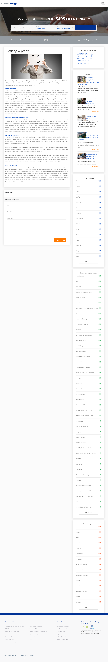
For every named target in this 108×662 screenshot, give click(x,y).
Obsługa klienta (80, 297)
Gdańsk (78, 197)
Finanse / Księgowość (82, 426)
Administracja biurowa (82, 346)
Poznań (78, 208)
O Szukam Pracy (61, 631)
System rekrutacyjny (34, 634)
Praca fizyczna (80, 276)
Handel (78, 281)
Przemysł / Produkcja (82, 324)
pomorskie (79, 559)
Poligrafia (78, 480)
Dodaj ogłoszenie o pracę (36, 626)
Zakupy (78, 501)
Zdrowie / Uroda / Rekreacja (84, 410)
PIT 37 (31, 639)
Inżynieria (78, 378)
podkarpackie (79, 570)
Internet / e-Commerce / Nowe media (86, 491)
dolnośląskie (79, 543)
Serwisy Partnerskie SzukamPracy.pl (38, 631)
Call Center (79, 469)
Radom (78, 256)
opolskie (78, 580)
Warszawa (79, 181)
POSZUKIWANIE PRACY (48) (85, 55)
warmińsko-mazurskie (82, 575)
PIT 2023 (7, 628)
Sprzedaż (78, 303)
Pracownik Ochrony (81, 319)
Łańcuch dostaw (80, 394)
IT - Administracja (81, 340)
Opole (77, 235)
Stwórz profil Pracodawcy (36, 628)
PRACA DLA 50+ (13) (83, 60)
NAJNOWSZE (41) (82, 53)
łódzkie (78, 532)
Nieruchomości (80, 399)
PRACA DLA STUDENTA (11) (85, 58)
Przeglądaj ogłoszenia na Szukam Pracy (14, 626)
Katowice (78, 224)
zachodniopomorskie (81, 564)
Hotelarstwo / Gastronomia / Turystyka (87, 308)
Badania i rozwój (80, 437)
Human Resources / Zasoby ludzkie (86, 453)
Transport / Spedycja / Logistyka (85, 373)
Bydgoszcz (79, 251)
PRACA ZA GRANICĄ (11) (84, 57)
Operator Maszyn (81, 351)
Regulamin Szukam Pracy (63, 634)
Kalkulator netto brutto (10, 636)
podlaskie (78, 586)
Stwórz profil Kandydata (11, 634)
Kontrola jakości (80, 405)
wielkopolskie (79, 554)
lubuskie (78, 597)
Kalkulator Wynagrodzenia (36, 636)
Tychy (77, 229)
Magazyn (78, 330)
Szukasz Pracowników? (62, 636)
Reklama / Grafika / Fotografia (84, 496)
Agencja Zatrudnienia (87, 630)
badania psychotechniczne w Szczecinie (90, 632)
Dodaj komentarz (60, 240)
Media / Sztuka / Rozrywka (83, 507)
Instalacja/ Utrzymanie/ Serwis (84, 416)
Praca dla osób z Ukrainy (83, 367)
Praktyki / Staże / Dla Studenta (84, 448)
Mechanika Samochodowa (83, 485)
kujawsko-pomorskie (81, 591)
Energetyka (79, 432)
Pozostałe (78, 287)
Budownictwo (80, 362)
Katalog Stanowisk (9, 639)
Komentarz (10, 218)
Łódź (77, 192)
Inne (77, 313)
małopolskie (79, 548)
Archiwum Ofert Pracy (10, 642)
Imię (8, 205)
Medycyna (78, 383)
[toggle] (103, 3)
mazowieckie (79, 527)
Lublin (77, 240)
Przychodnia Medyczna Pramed (91, 631)
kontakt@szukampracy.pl (63, 626)
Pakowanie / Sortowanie (83, 356)
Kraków (78, 186)
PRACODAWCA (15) (83, 64)
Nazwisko (9, 212)
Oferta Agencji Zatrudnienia (83, 292)
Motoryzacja (79, 421)
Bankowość (79, 389)
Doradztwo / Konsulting (82, 475)
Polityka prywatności (62, 628)
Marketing (78, 459)
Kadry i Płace (79, 464)
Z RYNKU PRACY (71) (83, 62)
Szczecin (78, 213)
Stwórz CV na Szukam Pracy (12, 631)
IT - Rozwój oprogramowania (84, 335)
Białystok (78, 245)
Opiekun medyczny (81, 442)
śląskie (78, 537)
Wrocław (78, 202)
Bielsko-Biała (79, 218)
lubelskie (78, 602)
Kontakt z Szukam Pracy (62, 639)
